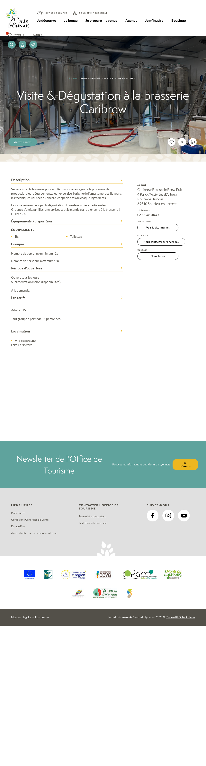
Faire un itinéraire (24, 345)
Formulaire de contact (92, 516)
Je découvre (46, 20)
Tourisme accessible (93, 13)
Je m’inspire (155, 20)
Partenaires (18, 513)
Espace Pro (18, 526)
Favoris (18, 35)
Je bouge (71, 20)
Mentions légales (21, 617)
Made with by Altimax (180, 617)
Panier (37, 35)
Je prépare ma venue (102, 20)
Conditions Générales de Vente (30, 519)
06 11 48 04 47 (148, 215)
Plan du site (42, 617)
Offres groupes (56, 13)
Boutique (179, 20)
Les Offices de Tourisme (93, 523)
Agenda (132, 20)
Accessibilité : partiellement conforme (34, 533)
